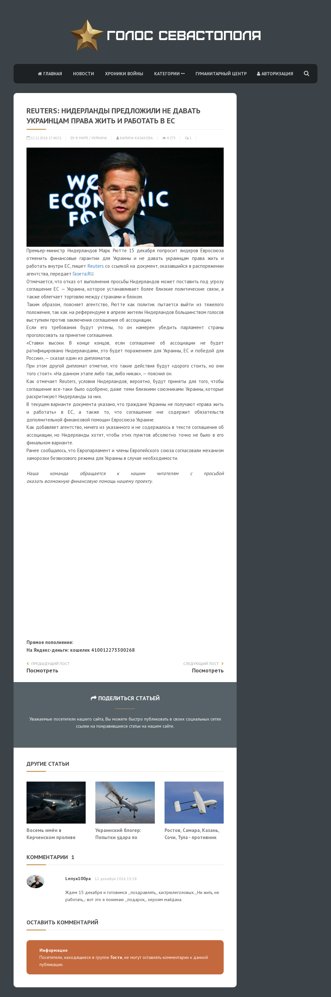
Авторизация (275, 74)
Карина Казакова (134, 138)
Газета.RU (83, 274)
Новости (83, 74)
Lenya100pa (78, 878)
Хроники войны (124, 74)
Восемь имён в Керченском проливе (51, 833)
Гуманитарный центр (221, 74)
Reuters (96, 266)
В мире (82, 138)
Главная (50, 74)
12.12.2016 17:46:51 (44, 138)
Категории (169, 74)
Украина (99, 138)
